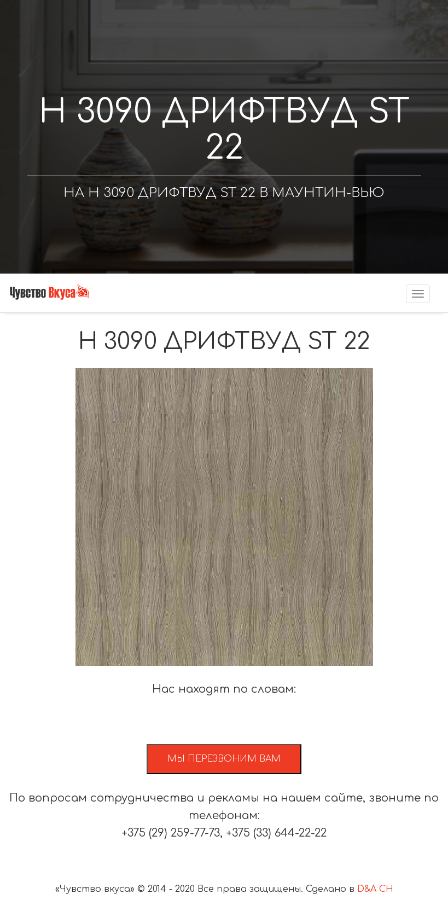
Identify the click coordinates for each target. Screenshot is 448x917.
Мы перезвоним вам (224, 759)
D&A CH (375, 889)
